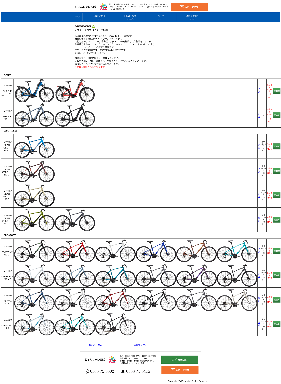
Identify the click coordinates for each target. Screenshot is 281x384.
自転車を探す (140, 345)
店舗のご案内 (95, 345)
